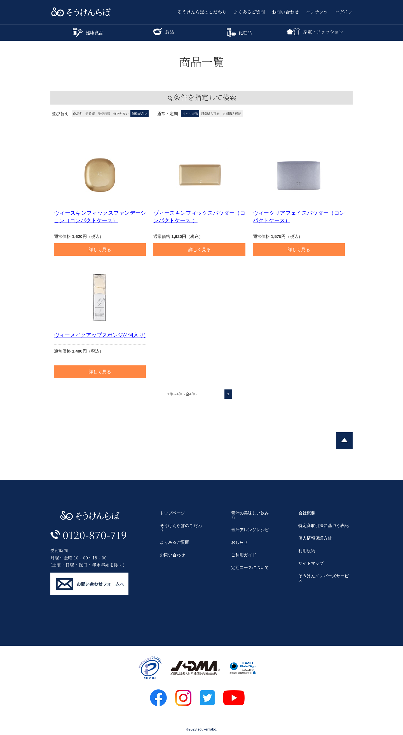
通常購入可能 (210, 113)
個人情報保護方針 (315, 538)
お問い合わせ (285, 12)
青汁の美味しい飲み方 (250, 515)
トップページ (172, 513)
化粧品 (239, 32)
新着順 (90, 113)
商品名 (77, 113)
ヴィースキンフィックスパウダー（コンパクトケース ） (199, 216)
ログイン (344, 12)
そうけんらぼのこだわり (202, 12)
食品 (163, 31)
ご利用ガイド (243, 555)
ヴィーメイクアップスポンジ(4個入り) (100, 335)
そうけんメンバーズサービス (323, 578)
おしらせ (239, 542)
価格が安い (121, 113)
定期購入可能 (231, 113)
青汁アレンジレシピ (250, 530)
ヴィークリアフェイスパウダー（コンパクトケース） (299, 216)
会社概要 (306, 513)
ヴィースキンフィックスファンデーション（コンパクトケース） (100, 216)
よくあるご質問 (249, 12)
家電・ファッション (315, 31)
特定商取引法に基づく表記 (323, 525)
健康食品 (88, 32)
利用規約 (306, 551)
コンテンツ (317, 12)
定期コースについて (250, 567)
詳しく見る (100, 249)
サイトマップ (311, 563)
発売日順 (104, 113)
